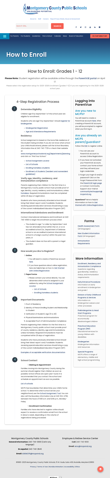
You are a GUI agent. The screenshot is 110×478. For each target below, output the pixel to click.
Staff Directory (99, 34)
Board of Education (76, 34)
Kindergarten (83, 340)
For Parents (14, 34)
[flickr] (99, 26)
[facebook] (76, 26)
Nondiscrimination (56, 465)
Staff (39, 19)
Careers (46, 19)
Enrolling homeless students (38, 166)
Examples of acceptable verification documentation (43, 351)
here (31, 260)
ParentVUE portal (88, 77)
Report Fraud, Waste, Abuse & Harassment (65, 19)
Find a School (47, 34)
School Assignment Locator (37, 159)
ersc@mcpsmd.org (83, 445)
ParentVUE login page (92, 182)
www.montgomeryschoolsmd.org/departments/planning (45, 152)
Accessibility (69, 465)
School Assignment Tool (50, 392)
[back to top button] (100, 469)
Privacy (33, 465)
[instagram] (85, 26)
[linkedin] (94, 26)
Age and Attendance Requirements (41, 130)
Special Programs (85, 350)
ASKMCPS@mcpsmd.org (33, 452)
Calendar (57, 34)
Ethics (77, 465)
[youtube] (90, 26)
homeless (25, 192)
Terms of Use (42, 465)
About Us (33, 19)
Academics (36, 34)
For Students (25, 34)
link (85, 145)
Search (59, 26)
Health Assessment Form (88, 225)
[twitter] (80, 26)
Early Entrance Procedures (89, 280)
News (65, 34)
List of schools (27, 382)
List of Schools (32, 163)
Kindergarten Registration (37, 127)
